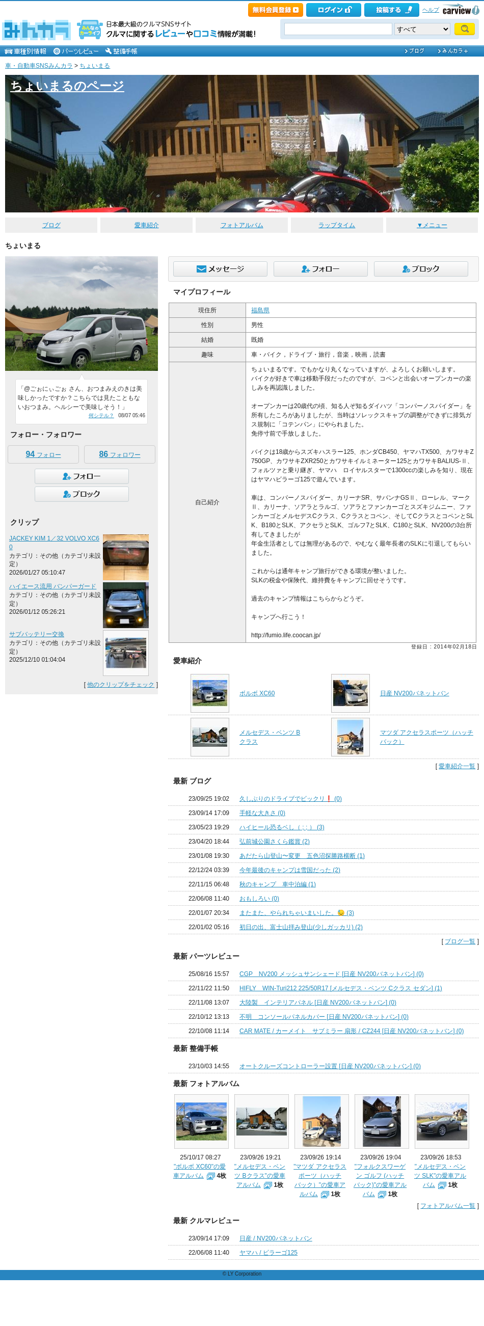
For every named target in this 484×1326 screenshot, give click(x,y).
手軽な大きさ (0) (262, 813)
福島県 (260, 310)
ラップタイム (336, 225)
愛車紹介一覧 (457, 766)
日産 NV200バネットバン (414, 693)
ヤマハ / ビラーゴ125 (268, 1252)
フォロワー (119, 454)
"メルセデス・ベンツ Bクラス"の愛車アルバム (259, 1175)
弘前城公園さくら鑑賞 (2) (274, 841)
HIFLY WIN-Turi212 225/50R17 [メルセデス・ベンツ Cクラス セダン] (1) (340, 988)
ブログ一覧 (460, 941)
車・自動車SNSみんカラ (39, 65)
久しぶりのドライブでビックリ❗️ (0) (290, 798)
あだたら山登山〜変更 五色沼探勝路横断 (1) (302, 855)
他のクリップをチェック (120, 684)
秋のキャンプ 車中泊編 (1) (277, 884)
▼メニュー (432, 225)
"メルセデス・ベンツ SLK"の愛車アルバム (440, 1175)
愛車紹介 (147, 225)
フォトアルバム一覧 (447, 1205)
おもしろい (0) (259, 898)
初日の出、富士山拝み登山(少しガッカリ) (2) (301, 927)
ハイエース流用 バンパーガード (52, 586)
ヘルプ (430, 10)
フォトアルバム (242, 225)
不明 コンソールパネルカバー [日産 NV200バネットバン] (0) (324, 1016)
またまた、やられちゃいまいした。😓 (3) (296, 912)
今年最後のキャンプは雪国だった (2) (289, 870)
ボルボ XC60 (257, 693)
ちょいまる (94, 65)
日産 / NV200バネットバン (275, 1238)
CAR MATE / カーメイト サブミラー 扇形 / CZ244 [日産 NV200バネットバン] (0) (351, 1031)
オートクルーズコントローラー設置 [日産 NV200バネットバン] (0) (330, 1066)
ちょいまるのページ (67, 86)
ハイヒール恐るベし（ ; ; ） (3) (282, 827)
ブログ (51, 225)
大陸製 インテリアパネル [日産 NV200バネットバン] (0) (317, 1002)
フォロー (43, 454)
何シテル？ (101, 415)
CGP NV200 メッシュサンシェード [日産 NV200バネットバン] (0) (331, 974)
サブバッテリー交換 (36, 634)
